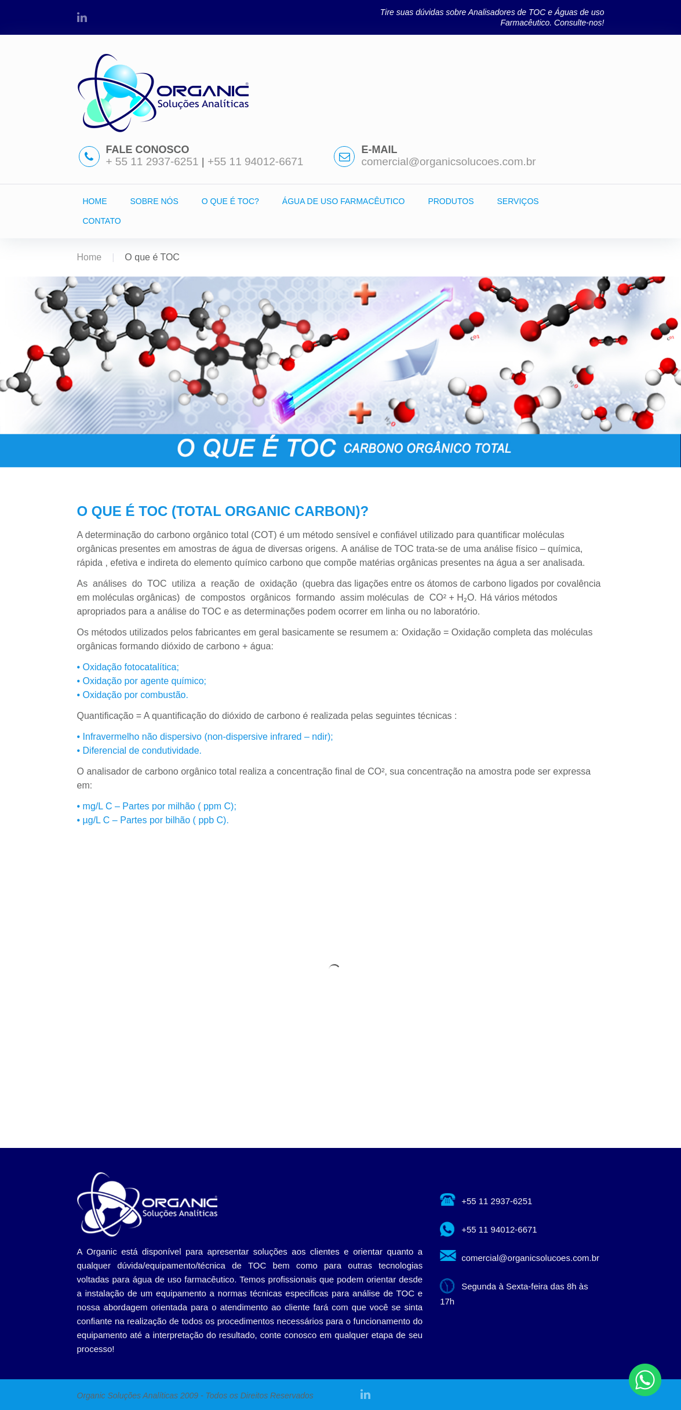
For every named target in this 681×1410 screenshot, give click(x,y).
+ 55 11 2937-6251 (154, 161)
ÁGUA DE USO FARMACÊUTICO (343, 201)
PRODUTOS (451, 201)
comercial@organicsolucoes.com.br (448, 161)
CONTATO (102, 221)
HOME (95, 201)
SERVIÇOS (518, 201)
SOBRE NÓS (154, 201)
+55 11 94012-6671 (255, 161)
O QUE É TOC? (230, 201)
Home (89, 257)
